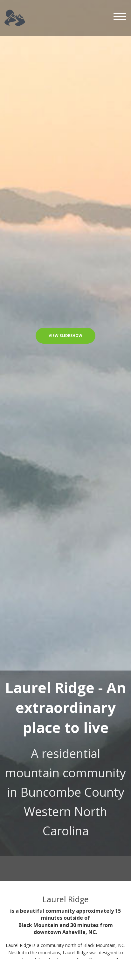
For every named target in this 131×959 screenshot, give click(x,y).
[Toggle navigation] (120, 17)
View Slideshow (65, 335)
